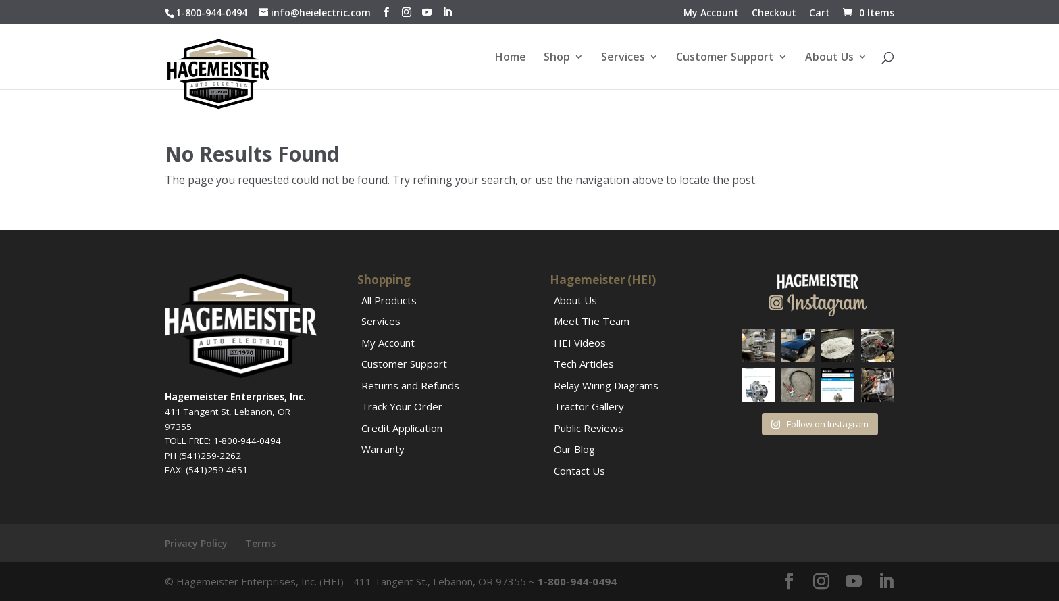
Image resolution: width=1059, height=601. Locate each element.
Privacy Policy (196, 543)
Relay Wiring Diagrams (606, 385)
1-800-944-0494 (211, 12)
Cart (819, 13)
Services (623, 58)
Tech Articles (584, 363)
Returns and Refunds (410, 385)
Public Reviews (588, 428)
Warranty (383, 449)
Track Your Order (401, 406)
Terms (260, 543)
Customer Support (725, 58)
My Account (711, 13)
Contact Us (579, 470)
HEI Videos (580, 343)
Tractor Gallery (589, 406)
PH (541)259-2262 (203, 456)
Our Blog (574, 449)
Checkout (774, 13)
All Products (389, 300)
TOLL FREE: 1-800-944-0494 (223, 441)
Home (510, 58)
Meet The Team (591, 321)
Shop (557, 58)
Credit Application (401, 428)
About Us (829, 58)
